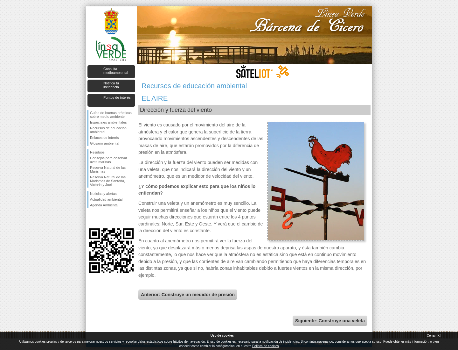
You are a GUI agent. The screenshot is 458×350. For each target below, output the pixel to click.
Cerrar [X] (434, 335)
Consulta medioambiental (115, 71)
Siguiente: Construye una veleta (330, 320)
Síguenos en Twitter (102, 218)
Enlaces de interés (104, 137)
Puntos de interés (117, 97)
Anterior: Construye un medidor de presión (188, 294)
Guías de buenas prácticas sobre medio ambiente (111, 114)
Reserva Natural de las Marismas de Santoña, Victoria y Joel (108, 181)
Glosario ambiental (104, 143)
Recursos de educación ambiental (108, 130)
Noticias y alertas (103, 194)
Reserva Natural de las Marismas (108, 169)
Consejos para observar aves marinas (108, 160)
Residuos (97, 152)
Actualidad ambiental (106, 199)
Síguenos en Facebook (91, 218)
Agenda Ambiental (104, 205)
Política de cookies (265, 346)
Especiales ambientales (108, 122)
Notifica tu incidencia (111, 85)
